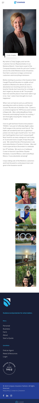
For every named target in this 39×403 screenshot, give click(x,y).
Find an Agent (8, 350)
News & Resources (10, 353)
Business (6, 329)
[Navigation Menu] (3, 3)
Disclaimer (22, 390)
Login (5, 356)
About (5, 335)
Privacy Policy (6, 390)
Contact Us (14, 390)
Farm (5, 332)
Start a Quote (8, 338)
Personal (6, 326)
